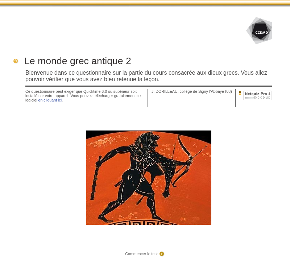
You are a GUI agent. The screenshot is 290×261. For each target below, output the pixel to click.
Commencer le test (141, 254)
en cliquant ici (50, 100)
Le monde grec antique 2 (77, 60)
